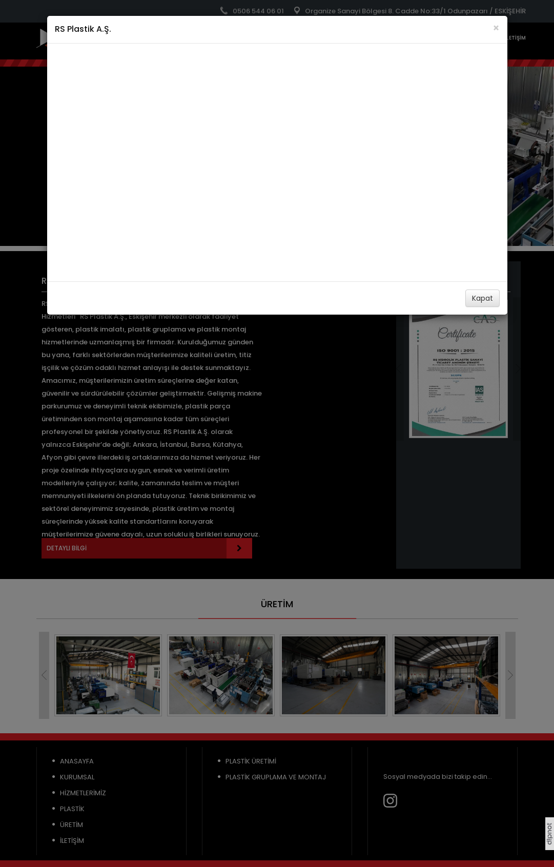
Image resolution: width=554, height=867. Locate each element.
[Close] (496, 28)
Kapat (482, 298)
